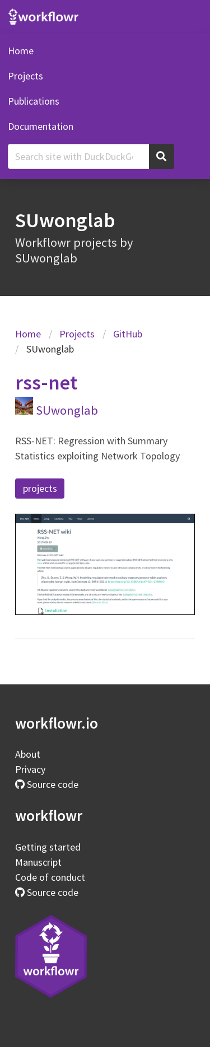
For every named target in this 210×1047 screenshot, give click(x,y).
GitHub (127, 333)
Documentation (40, 126)
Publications (33, 101)
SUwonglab (67, 410)
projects (40, 488)
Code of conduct (50, 877)
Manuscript (38, 862)
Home (21, 50)
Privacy (30, 769)
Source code (46, 784)
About (27, 754)
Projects (25, 75)
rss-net (46, 382)
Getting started (48, 847)
